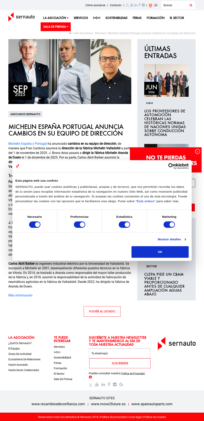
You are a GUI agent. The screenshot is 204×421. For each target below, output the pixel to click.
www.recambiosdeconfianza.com (58, 404)
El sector (177, 18)
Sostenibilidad (116, 18)
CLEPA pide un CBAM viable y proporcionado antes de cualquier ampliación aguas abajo (164, 284)
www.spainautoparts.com (152, 404)
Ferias (137, 18)
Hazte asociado (18, 364)
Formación (156, 18)
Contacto (116, 5)
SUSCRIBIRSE (120, 363)
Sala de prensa (83, 33)
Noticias (100, 33)
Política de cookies (154, 417)
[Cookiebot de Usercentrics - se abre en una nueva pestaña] (171, 166)
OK (160, 252)
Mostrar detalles (169, 239)
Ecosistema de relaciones (24, 359)
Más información (20, 295)
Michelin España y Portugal (27, 144)
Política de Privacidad (133, 373)
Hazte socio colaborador (23, 370)
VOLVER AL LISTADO (102, 311)
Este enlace (145, 201)
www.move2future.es (108, 404)
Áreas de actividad (19, 354)
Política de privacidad (113, 417)
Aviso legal (134, 417)
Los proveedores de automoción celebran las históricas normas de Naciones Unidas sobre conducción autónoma (165, 123)
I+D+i (96, 18)
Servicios (81, 18)
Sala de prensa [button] (55, 27)
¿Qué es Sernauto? (20, 343)
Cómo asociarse (95, 5)
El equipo (14, 348)
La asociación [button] (56, 18)
